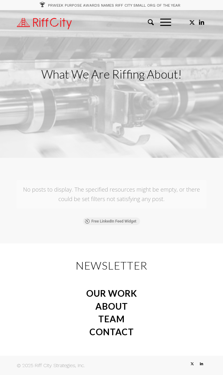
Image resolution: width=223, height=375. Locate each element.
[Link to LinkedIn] (201, 22)
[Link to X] (192, 22)
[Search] (148, 22)
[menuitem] (148, 22)
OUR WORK (111, 293)
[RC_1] (92, 22)
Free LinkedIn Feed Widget (110, 221)
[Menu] (162, 22)
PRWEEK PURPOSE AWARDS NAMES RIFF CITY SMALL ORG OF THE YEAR (114, 5)
